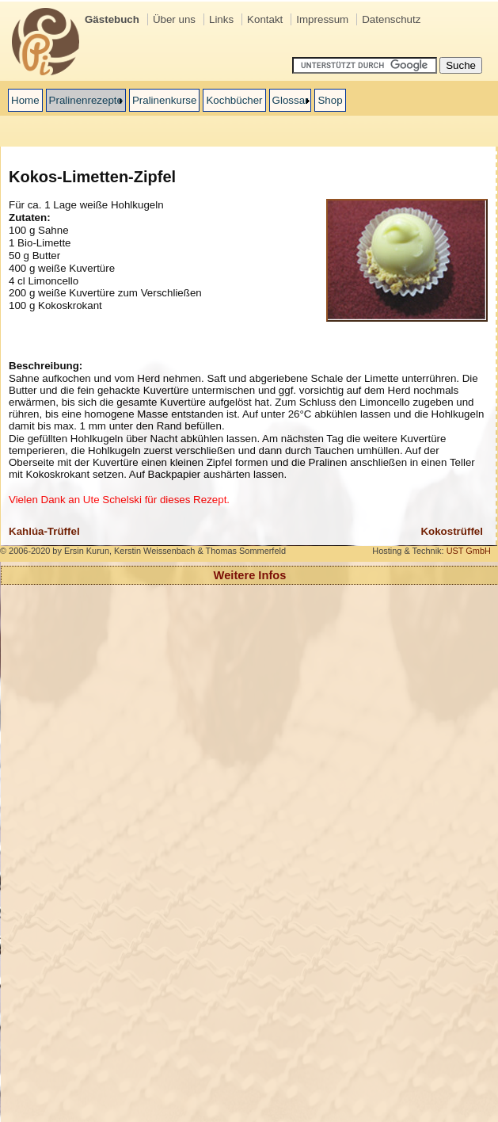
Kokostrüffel (451, 531)
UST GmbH (469, 550)
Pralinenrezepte (86, 100)
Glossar (290, 100)
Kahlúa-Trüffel (44, 531)
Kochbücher (234, 100)
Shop (329, 100)
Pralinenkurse (164, 100)
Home (25, 100)
